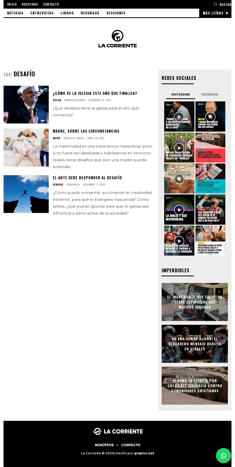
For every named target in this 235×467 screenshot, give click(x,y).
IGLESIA (57, 100)
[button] (222, 4)
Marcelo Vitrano (74, 100)
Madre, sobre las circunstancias (85, 131)
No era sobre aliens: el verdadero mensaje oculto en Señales (195, 343)
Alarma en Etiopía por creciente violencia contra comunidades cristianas (195, 385)
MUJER (56, 138)
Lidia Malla (73, 184)
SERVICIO (58, 184)
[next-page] (219, 291)
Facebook (210, 94)
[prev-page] (210, 291)
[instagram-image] (179, 116)
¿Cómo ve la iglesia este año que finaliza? (94, 93)
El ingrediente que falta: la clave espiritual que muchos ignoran (194, 301)
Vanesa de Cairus (73, 138)
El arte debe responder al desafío (87, 177)
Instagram (180, 94)
